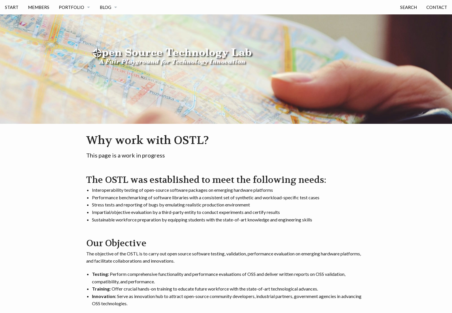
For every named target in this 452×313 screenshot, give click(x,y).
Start (11, 7)
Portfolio (71, 7)
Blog (105, 7)
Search (408, 7)
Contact (436, 7)
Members (38, 7)
